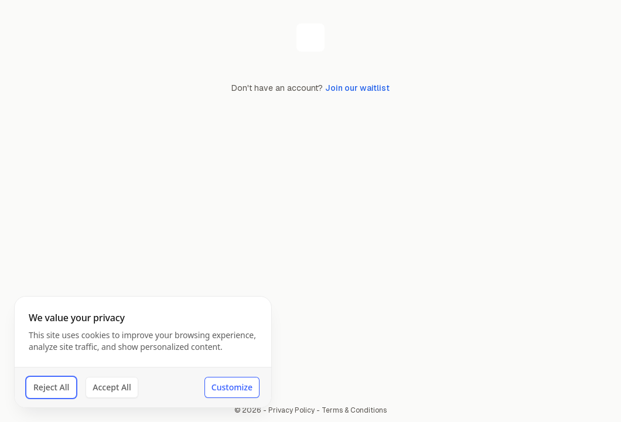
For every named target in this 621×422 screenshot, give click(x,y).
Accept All (112, 387)
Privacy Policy (291, 410)
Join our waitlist (357, 88)
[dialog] (143, 352)
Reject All (51, 387)
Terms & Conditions (354, 410)
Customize (232, 387)
